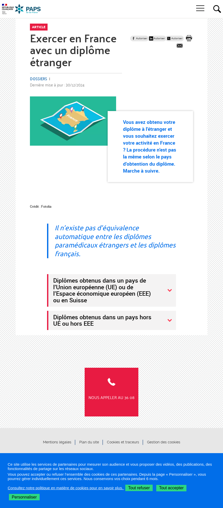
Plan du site (89, 442)
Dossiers (38, 78)
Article (39, 27)
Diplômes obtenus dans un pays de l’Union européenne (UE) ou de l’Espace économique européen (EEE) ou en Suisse (102, 290)
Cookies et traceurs (123, 442)
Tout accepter (171, 488)
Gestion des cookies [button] (163, 442)
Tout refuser (139, 488)
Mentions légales (57, 442)
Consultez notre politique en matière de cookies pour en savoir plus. (66, 488)
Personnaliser (24, 497)
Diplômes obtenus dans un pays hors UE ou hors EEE (102, 320)
